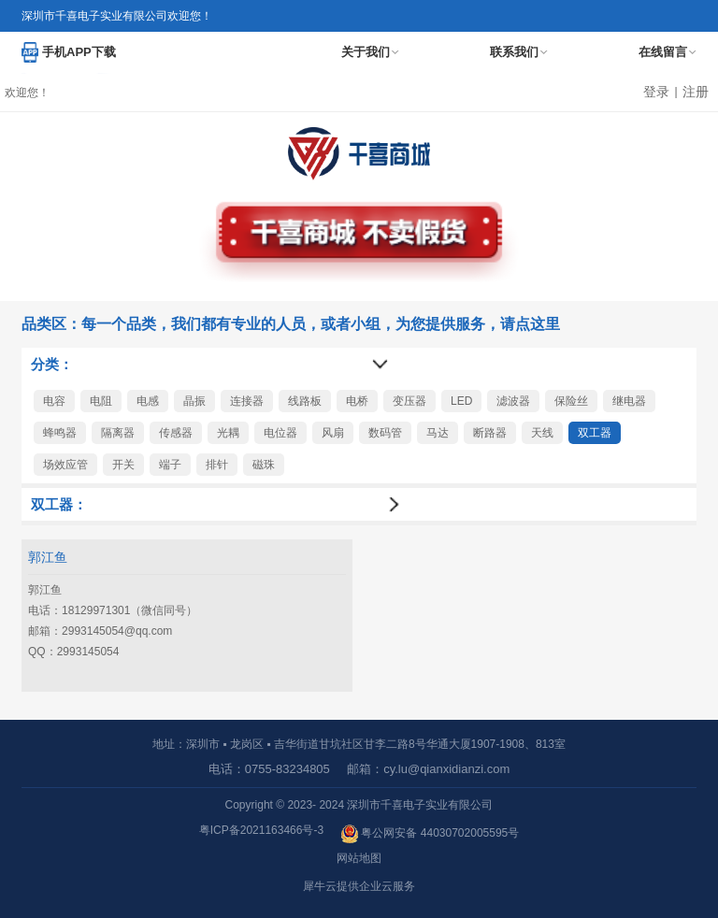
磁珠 (263, 464)
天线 (542, 432)
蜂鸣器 (60, 432)
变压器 (409, 401)
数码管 (385, 432)
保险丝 (571, 401)
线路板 (305, 401)
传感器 (176, 432)
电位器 (280, 432)
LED (461, 401)
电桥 (357, 401)
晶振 (194, 401)
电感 (147, 401)
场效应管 (65, 464)
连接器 (247, 401)
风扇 (333, 432)
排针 (217, 464)
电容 (54, 401)
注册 (695, 91)
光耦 (228, 432)
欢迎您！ (27, 92)
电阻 (101, 401)
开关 (123, 464)
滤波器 (513, 401)
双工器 (594, 432)
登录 (656, 91)
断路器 (490, 432)
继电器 (629, 401)
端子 (170, 464)
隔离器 (118, 432)
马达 (437, 432)
